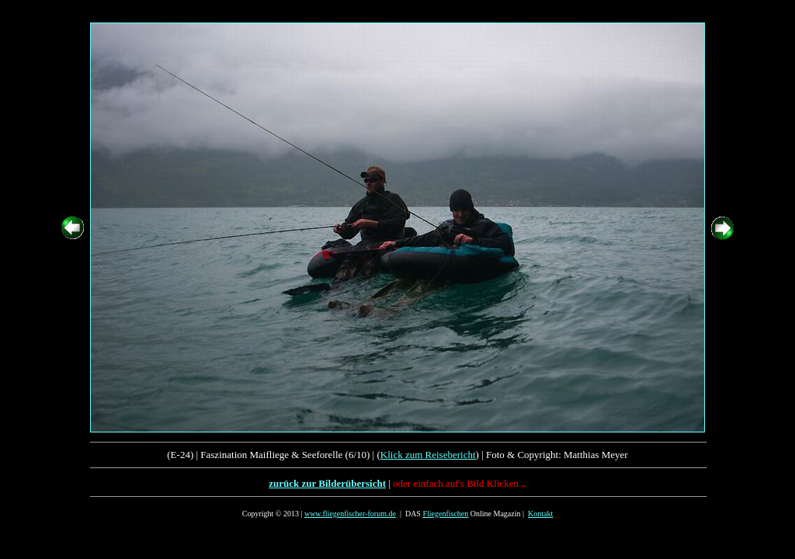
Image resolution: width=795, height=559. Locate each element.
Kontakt (540, 513)
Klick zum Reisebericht (428, 454)
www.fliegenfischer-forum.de (350, 513)
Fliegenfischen (445, 513)
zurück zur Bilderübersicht (327, 483)
